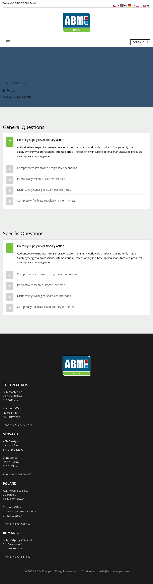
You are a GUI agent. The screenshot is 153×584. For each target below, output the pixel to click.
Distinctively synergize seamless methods (44, 190)
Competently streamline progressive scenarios (47, 168)
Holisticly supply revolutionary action (40, 140)
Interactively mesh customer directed (41, 179)
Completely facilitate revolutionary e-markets (46, 200)
